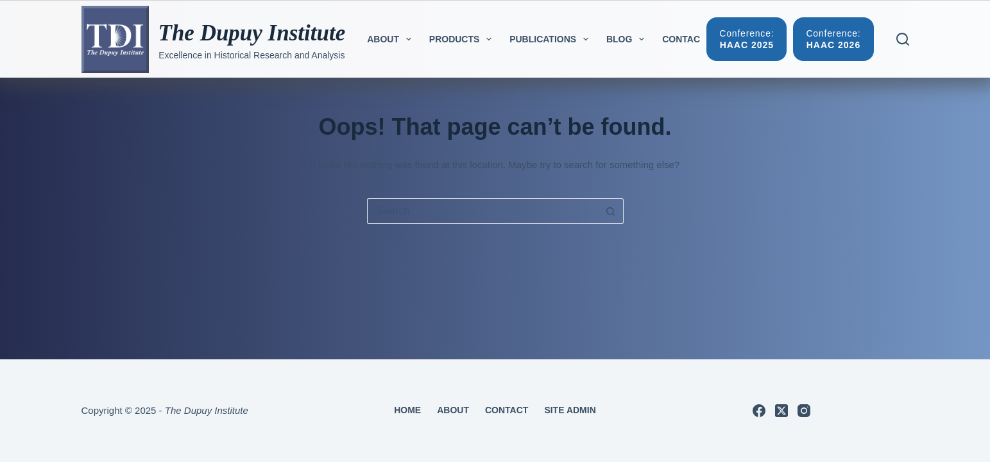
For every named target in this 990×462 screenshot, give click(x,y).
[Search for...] (482, 211)
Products (463, 39)
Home (407, 410)
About (391, 39)
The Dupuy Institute (252, 33)
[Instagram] (804, 410)
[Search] (902, 39)
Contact (683, 39)
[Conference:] (746, 39)
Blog (627, 39)
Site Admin (569, 410)
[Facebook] (759, 410)
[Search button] (611, 211)
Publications (551, 39)
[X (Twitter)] (781, 410)
